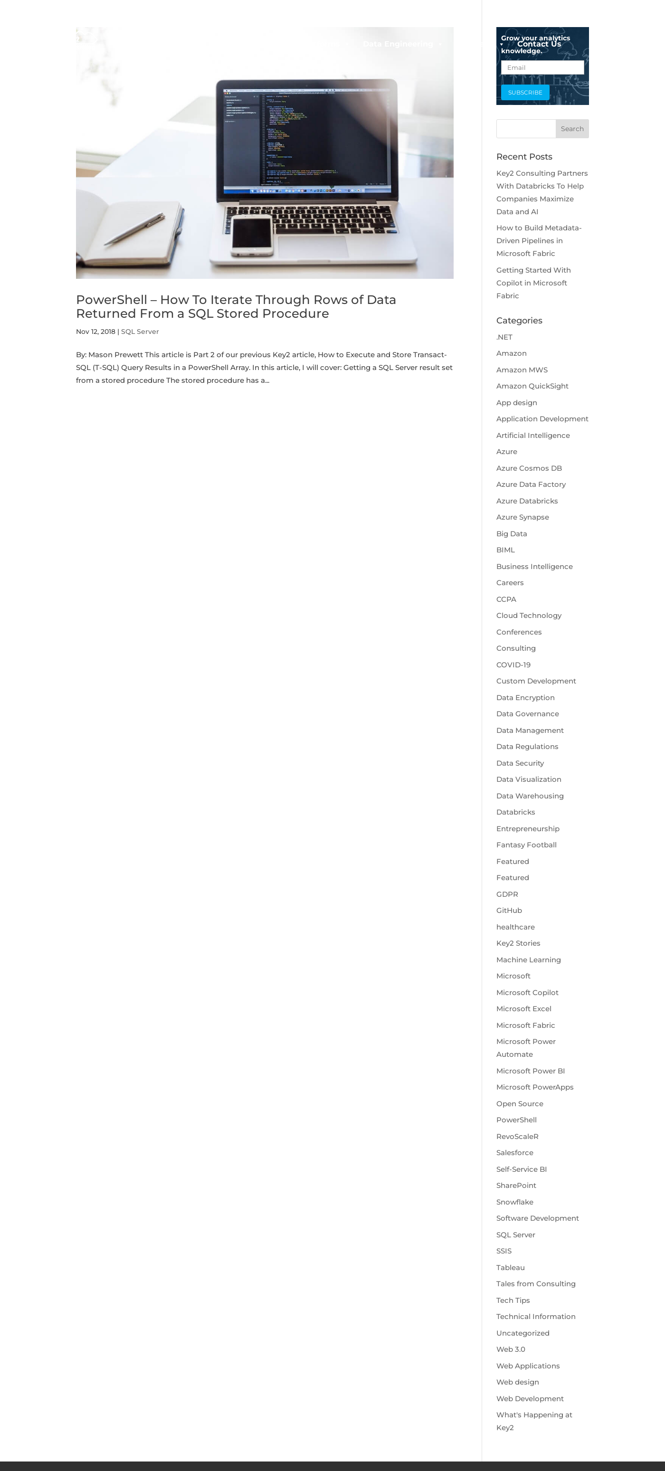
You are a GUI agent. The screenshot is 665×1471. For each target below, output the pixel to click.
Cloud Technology (528, 615)
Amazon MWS (522, 369)
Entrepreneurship (528, 828)
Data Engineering (403, 44)
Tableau (510, 1267)
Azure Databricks (527, 500)
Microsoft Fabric (525, 1025)
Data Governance (527, 713)
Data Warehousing (530, 795)
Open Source (519, 1103)
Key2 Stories (518, 943)
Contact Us (539, 43)
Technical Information (536, 1316)
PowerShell (516, 1119)
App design (516, 402)
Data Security (520, 763)
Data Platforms (315, 44)
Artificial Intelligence (533, 435)
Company (480, 44)
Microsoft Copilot (527, 992)
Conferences (519, 631)
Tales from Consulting (536, 1283)
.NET (504, 337)
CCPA (506, 599)
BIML (505, 549)
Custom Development (536, 680)
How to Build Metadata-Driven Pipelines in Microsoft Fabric (539, 240)
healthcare (515, 926)
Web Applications (528, 1365)
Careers (510, 582)
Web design (517, 1381)
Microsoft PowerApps (535, 1086)
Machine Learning (528, 959)
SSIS (504, 1250)
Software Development (537, 1218)
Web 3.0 (510, 1349)
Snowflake (514, 1201)
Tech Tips (513, 1300)
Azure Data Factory (531, 484)
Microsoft (513, 975)
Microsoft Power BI (530, 1070)
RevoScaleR (517, 1136)
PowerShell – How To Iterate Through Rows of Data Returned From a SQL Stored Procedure (236, 306)
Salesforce (514, 1152)
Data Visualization (528, 779)
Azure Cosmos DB (529, 468)
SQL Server (140, 331)
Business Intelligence (534, 566)
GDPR (507, 894)
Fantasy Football (526, 844)
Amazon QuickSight (532, 385)
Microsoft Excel (523, 1008)
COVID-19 (513, 664)
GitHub (509, 910)
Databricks (515, 811)
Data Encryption (525, 697)
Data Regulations (527, 746)
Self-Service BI (521, 1169)
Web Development (530, 1398)
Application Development (542, 418)
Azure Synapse (522, 517)
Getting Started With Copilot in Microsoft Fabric (533, 283)
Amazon (511, 353)
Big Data (511, 533)
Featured (512, 861)
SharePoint (516, 1185)
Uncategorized (523, 1333)
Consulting (516, 648)
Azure (506, 451)
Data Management (530, 730)
